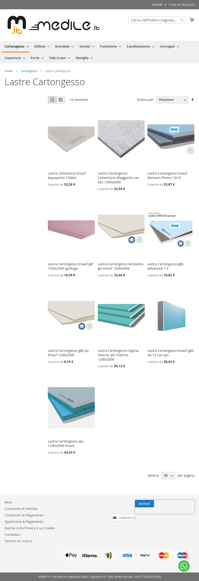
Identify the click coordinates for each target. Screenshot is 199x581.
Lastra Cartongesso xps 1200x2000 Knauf (66, 443)
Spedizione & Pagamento (24, 521)
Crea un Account (181, 4)
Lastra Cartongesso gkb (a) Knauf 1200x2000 (68, 352)
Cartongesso (29, 71)
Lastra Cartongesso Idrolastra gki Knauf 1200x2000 (120, 266)
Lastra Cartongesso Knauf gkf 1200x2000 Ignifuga (70, 266)
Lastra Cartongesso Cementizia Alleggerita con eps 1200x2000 (118, 177)
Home (9, 71)
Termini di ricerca (18, 541)
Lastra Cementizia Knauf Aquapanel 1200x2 (67, 175)
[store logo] (52, 25)
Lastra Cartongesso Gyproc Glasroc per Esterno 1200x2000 (118, 354)
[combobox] (157, 20)
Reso (8, 502)
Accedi (157, 4)
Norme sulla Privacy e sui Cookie (30, 528)
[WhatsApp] (184, 566)
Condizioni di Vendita (21, 508)
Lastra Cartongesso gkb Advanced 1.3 (165, 266)
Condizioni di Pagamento (24, 515)
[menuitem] (15, 46)
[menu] (99, 52)
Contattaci (12, 534)
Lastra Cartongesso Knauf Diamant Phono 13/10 (167, 175)
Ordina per (145, 99)
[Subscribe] (184, 503)
